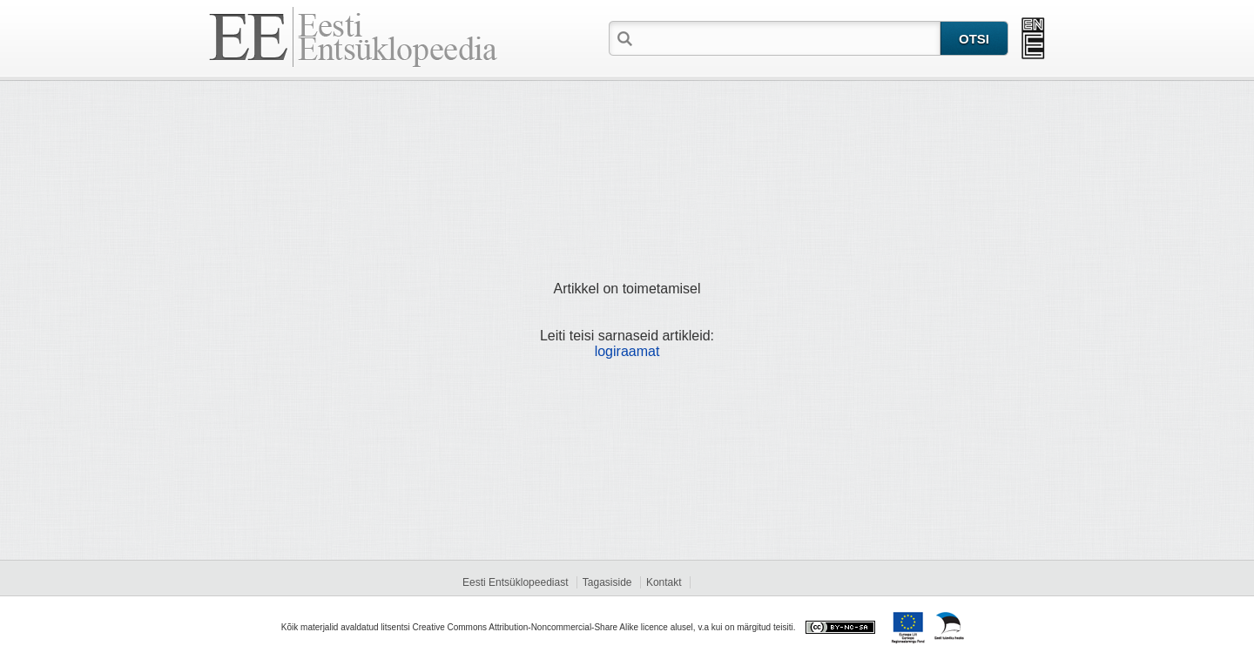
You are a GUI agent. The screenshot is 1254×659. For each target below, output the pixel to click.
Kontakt (664, 582)
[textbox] (788, 37)
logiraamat (627, 351)
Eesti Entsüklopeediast (515, 582)
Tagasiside (607, 582)
